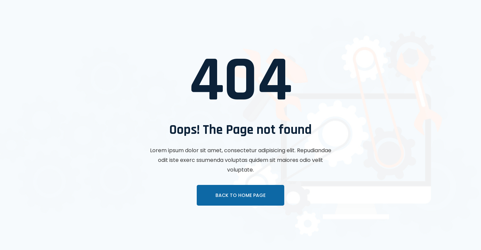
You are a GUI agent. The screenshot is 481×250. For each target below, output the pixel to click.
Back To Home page (240, 195)
